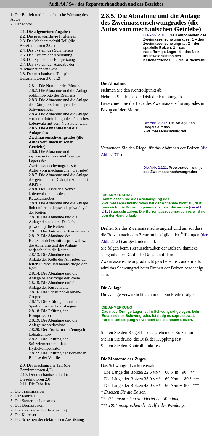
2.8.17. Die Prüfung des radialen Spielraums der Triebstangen (56, 303)
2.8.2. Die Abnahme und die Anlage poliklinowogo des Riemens (58, 92)
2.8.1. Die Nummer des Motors (54, 86)
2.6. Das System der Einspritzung (47, 59)
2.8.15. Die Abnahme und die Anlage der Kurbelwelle (53, 285)
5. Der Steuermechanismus (32, 400)
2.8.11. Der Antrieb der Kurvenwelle (59, 231)
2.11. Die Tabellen (35, 384)
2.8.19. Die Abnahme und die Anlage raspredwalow (53, 322)
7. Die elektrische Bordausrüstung (38, 410)
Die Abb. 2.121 (155, 167)
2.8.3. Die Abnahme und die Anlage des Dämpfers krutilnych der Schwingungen (58, 104)
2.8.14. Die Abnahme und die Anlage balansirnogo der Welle (54, 275)
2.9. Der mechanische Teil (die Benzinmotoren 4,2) (45, 367)
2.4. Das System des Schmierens (46, 50)
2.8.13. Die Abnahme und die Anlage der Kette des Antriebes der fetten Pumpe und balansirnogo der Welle (58, 261)
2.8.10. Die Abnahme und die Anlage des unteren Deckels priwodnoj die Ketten (53, 222)
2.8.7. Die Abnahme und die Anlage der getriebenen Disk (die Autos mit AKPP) (58, 179)
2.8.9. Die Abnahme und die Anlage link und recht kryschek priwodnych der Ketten (59, 208)
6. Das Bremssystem (27, 405)
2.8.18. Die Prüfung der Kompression (48, 313)
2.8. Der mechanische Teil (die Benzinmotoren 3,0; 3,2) (45, 76)
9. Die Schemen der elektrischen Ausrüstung (47, 419)
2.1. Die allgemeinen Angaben (45, 31)
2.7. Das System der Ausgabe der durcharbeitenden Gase (47, 66)
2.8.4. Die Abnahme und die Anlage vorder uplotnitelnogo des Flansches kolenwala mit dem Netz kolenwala (59, 118)
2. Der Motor (21, 24)
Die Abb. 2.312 (155, 123)
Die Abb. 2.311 (155, 35)
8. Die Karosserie (24, 415)
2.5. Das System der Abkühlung (46, 55)
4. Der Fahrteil (22, 396)
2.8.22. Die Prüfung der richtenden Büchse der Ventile (57, 355)
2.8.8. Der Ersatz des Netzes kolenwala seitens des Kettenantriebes (52, 193)
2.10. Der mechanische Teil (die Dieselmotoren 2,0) (46, 376)
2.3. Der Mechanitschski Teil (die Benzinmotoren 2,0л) (47, 43)
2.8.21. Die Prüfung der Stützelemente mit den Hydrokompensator (48, 344)
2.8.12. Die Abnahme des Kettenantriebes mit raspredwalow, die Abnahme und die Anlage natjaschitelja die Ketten (57, 243)
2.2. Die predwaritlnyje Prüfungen (48, 36)
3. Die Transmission (27, 391)
